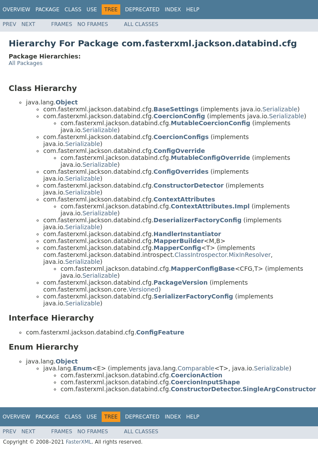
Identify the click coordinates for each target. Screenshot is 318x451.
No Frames (92, 24)
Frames (61, 24)
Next (28, 24)
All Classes (141, 24)
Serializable (280, 109)
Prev (9, 24)
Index (173, 9)
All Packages (25, 63)
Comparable (196, 368)
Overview (16, 9)
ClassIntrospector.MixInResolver (223, 254)
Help (192, 9)
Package (47, 9)
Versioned (143, 289)
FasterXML (79, 442)
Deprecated (142, 9)
